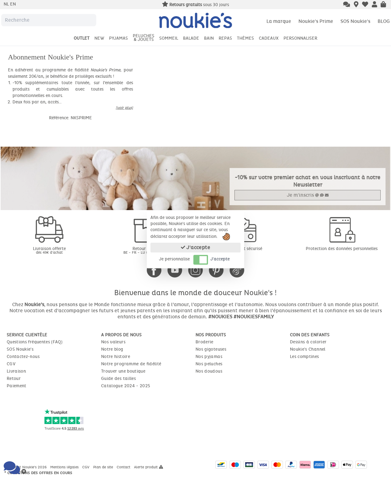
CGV (11, 363)
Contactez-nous (23, 356)
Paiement (16, 385)
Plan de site (103, 467)
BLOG (384, 21)
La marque (278, 21)
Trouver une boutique (123, 371)
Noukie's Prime (315, 21)
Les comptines (304, 356)
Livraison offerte (49, 250)
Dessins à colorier (308, 342)
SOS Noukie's (355, 21)
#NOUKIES (220, 317)
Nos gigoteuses (211, 349)
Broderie (204, 342)
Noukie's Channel (308, 349)
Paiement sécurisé (244, 248)
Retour (14, 378)
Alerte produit (148, 467)
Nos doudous (209, 371)
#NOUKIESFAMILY (254, 317)
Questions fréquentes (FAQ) (34, 342)
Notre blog (112, 349)
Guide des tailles (118, 378)
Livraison (16, 371)
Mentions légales (65, 467)
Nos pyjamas (209, 356)
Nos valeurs (113, 342)
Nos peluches (209, 363)
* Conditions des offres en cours (38, 473)
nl (7, 4)
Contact (124, 467)
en (13, 4)
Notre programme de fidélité (131, 363)
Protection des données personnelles (342, 248)
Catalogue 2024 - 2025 (125, 385)
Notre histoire (115, 356)
